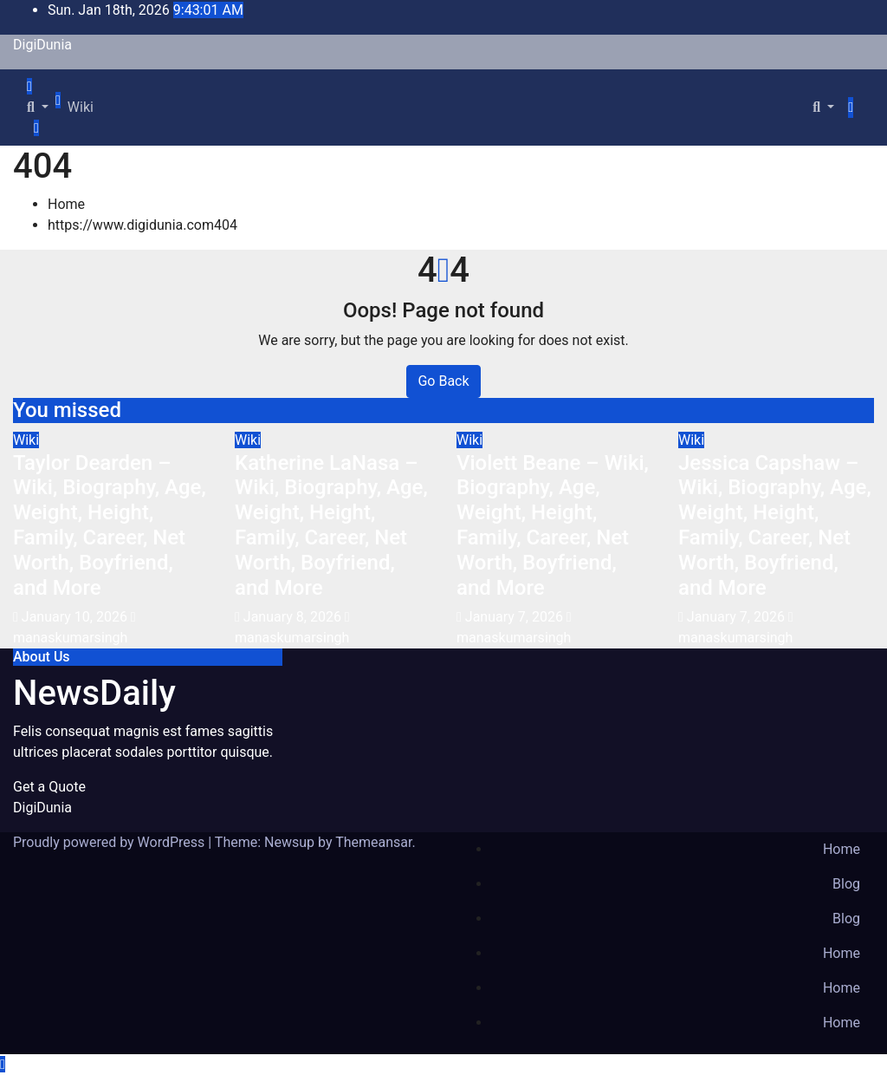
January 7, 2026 (516, 617)
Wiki (81, 107)
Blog (846, 884)
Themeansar (373, 842)
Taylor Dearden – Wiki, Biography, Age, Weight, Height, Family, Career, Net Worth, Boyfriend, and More (109, 525)
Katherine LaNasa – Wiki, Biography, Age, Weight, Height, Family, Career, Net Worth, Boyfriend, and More (331, 525)
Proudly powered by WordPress (110, 842)
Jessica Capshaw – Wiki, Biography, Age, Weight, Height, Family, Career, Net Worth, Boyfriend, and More (774, 525)
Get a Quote (49, 787)
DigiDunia (42, 44)
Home (66, 204)
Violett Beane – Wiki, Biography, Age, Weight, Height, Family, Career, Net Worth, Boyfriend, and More (552, 525)
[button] (38, 107)
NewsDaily (94, 693)
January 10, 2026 (76, 617)
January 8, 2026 (294, 617)
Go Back (443, 381)
